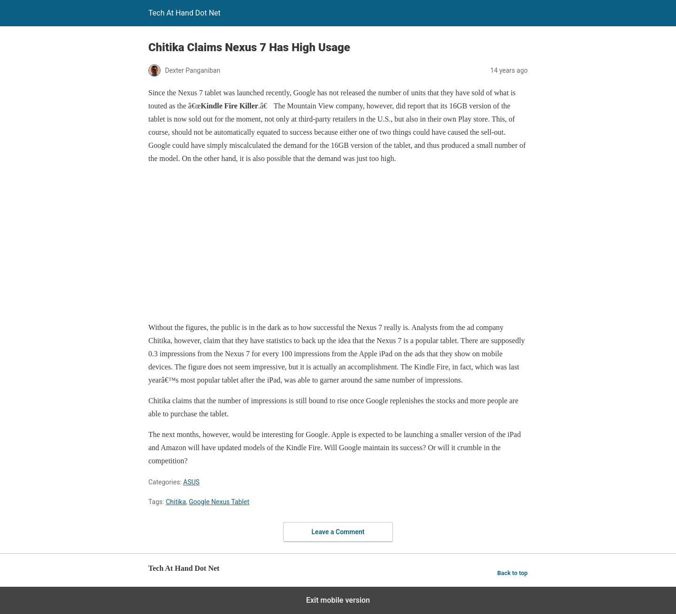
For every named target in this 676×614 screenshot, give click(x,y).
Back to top (512, 572)
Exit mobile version (338, 600)
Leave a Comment (338, 532)
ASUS (191, 482)
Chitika (176, 502)
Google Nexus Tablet (219, 502)
